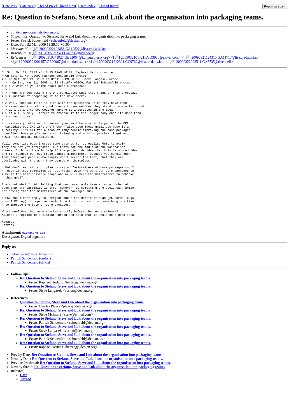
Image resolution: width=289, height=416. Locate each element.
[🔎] (34, 49)
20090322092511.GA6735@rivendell (65, 53)
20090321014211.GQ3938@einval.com (150, 57)
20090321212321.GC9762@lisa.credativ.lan (131, 62)
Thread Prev (47, 6)
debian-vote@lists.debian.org (37, 32)
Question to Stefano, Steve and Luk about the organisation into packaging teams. (82, 333)
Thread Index (108, 6)
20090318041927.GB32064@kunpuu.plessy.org (73, 57)
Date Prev (10, 6)
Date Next (27, 6)
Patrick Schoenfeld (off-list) (31, 293)
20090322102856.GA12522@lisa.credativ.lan (72, 49)
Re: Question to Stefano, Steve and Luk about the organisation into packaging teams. (85, 309)
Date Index (87, 6)
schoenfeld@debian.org (68, 40)
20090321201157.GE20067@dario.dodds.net (53, 62)
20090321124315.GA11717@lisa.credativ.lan (224, 57)
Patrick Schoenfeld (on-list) (31, 289)
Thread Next (67, 6)
